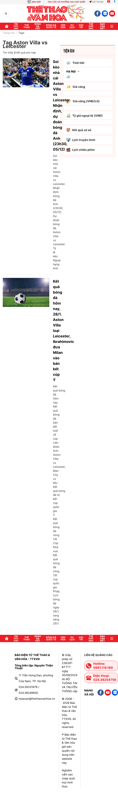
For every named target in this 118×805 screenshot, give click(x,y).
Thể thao (26, 26)
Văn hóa (62, 26)
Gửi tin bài (96, 2)
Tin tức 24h (15, 26)
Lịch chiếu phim (80, 150)
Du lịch (72, 26)
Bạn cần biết (102, 26)
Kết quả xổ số (78, 130)
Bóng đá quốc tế (51, 26)
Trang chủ (9, 33)
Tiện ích (68, 50)
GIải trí (81, 26)
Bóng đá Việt (37, 26)
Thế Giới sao (90, 26)
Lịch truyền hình (80, 140)
